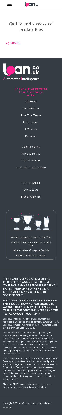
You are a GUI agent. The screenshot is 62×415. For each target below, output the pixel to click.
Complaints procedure (31, 167)
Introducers (31, 122)
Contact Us (31, 189)
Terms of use (31, 160)
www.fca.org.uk (17, 341)
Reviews (31, 136)
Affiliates (31, 129)
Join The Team (31, 115)
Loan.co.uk (30, 403)
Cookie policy (31, 146)
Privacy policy (31, 153)
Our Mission (31, 108)
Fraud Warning (31, 196)
